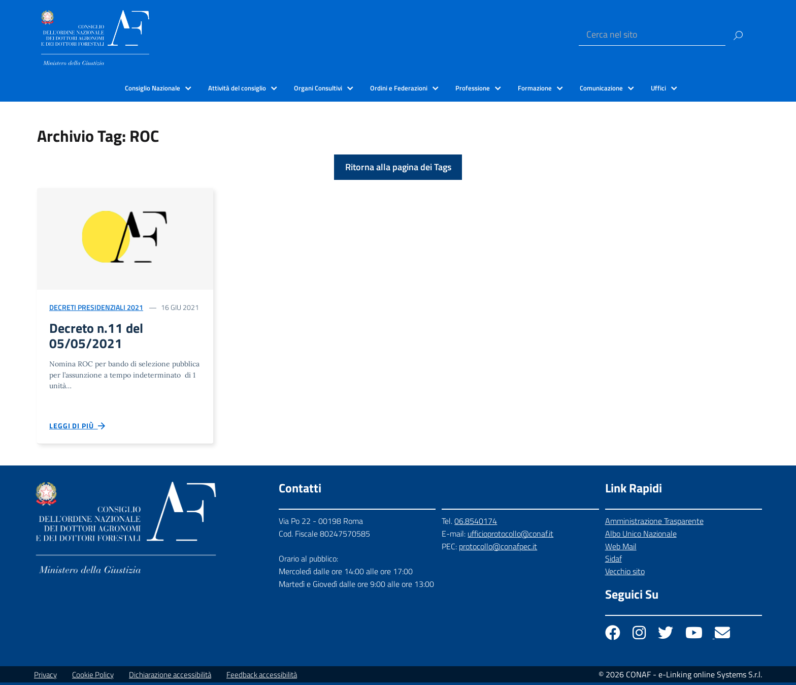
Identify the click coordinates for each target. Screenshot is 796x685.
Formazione (535, 88)
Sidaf (613, 561)
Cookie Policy (93, 677)
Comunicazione (601, 88)
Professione (472, 88)
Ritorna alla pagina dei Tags (398, 167)
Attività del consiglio (237, 88)
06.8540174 (475, 523)
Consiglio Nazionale (152, 88)
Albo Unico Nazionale (641, 536)
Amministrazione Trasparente (654, 523)
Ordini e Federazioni (398, 88)
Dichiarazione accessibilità (170, 677)
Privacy (45, 677)
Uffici (658, 88)
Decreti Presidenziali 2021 (96, 307)
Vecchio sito (625, 574)
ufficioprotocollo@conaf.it (510, 536)
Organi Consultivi (318, 88)
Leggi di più (77, 428)
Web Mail (621, 549)
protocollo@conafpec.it (498, 549)
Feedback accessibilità (261, 677)
